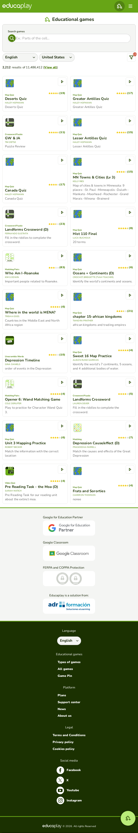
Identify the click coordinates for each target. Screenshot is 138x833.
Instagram (69, 800)
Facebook (68, 770)
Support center (69, 702)
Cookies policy (63, 749)
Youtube (67, 790)
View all (50, 67)
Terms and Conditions (69, 735)
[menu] (130, 6)
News (62, 709)
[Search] (69, 38)
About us (64, 716)
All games (65, 669)
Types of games (69, 662)
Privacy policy (63, 742)
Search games (16, 31)
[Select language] (69, 640)
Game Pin (65, 676)
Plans (62, 695)
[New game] (128, 818)
